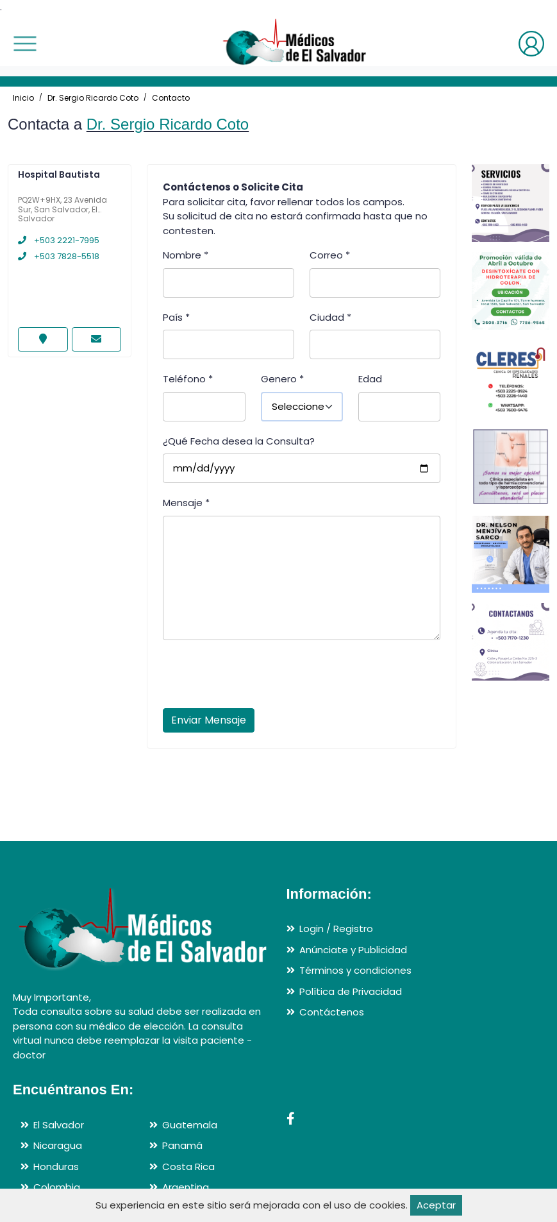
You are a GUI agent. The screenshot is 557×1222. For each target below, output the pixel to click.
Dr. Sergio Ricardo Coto (92, 97)
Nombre (185, 255)
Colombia (56, 1187)
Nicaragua (57, 1145)
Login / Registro (336, 928)
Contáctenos (331, 1012)
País (176, 317)
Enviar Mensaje (208, 720)
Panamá (182, 1145)
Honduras (56, 1166)
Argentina (185, 1187)
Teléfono (188, 379)
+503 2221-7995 (58, 240)
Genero (282, 379)
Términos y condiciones (355, 970)
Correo (330, 255)
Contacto (171, 97)
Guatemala (189, 1125)
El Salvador (58, 1125)
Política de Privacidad (350, 991)
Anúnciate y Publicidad (353, 949)
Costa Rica (188, 1166)
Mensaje (186, 502)
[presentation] (260, 678)
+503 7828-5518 (58, 256)
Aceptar (436, 1205)
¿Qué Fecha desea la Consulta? (239, 441)
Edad (370, 379)
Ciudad (330, 317)
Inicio (23, 97)
